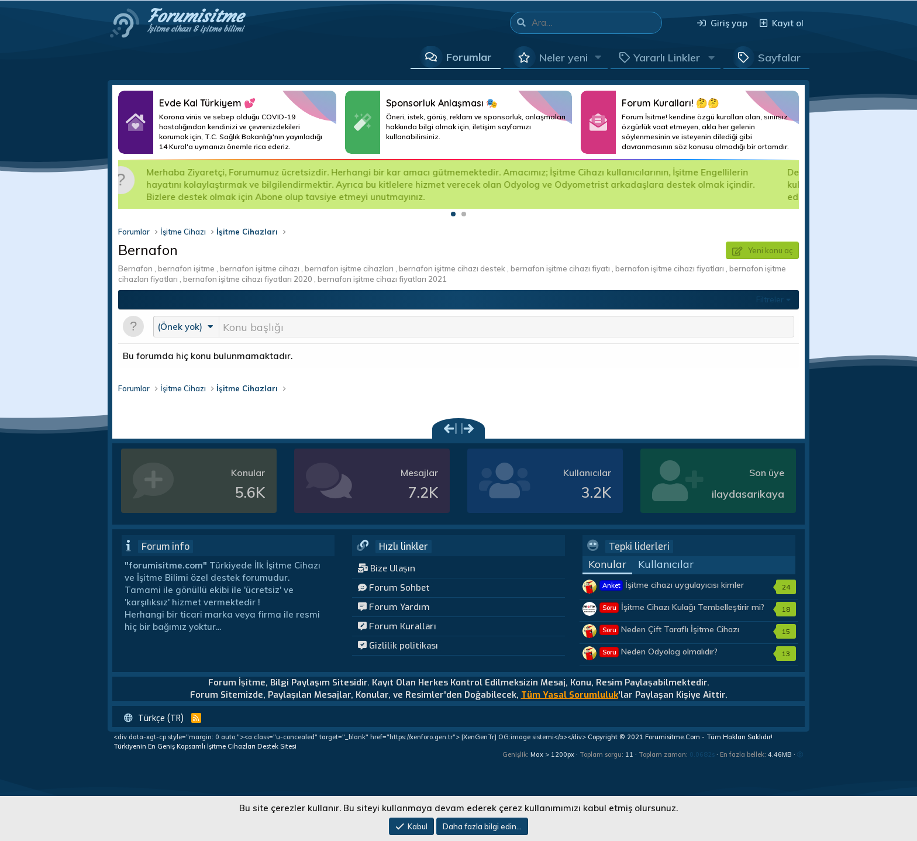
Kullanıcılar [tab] (666, 565)
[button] (598, 57)
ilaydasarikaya (748, 495)
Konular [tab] (607, 565)
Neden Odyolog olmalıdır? (658, 652)
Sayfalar (779, 57)
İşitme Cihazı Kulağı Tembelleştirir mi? (682, 608)
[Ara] (596, 22)
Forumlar (469, 57)
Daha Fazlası (227, 122)
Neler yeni (563, 57)
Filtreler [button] (770, 299)
